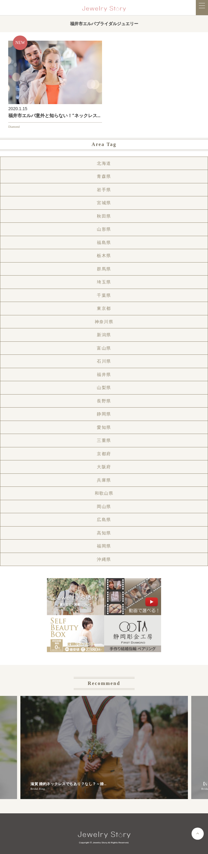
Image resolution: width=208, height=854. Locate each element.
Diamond (13, 126)
